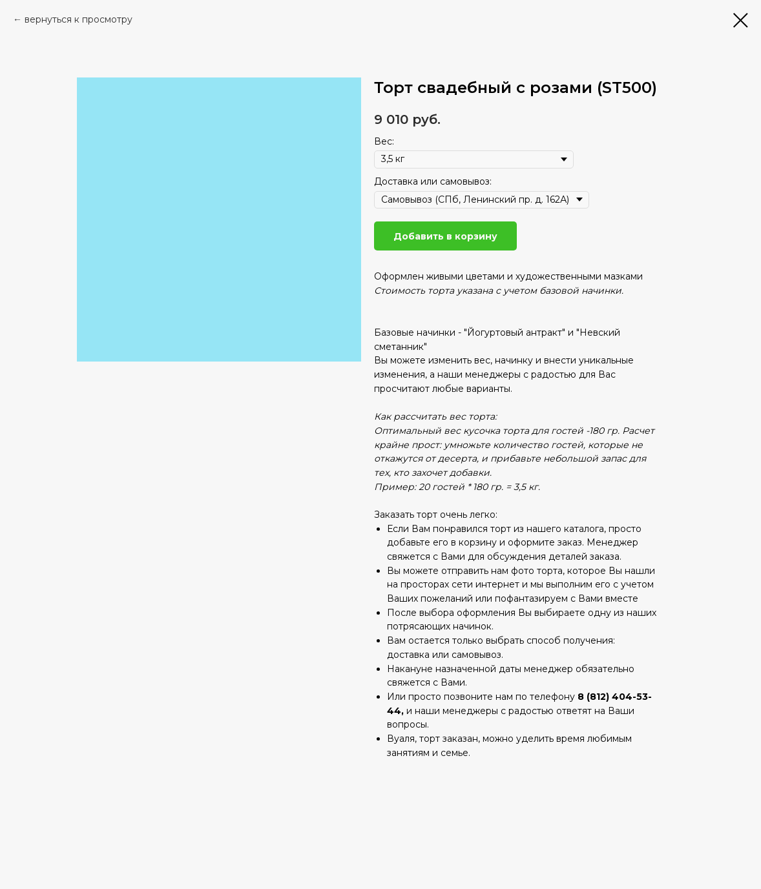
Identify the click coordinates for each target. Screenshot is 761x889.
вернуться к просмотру (78, 19)
